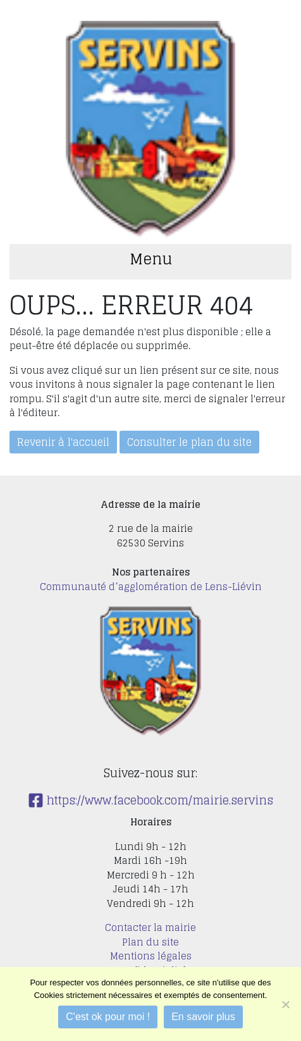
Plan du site (150, 942)
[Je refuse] (285, 1004)
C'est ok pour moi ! (108, 1016)
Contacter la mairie (150, 927)
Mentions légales (151, 955)
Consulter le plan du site (189, 442)
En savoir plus (203, 1016)
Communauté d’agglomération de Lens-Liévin (151, 586)
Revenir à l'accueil (63, 442)
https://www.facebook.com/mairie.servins (150, 800)
